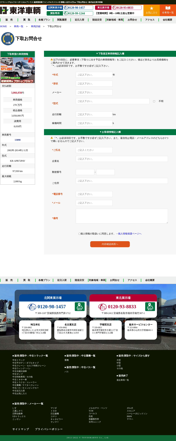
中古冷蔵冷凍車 (19, 371)
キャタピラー (57, 419)
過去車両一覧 (123, 380)
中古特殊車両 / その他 (22, 377)
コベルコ (93, 413)
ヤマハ (130, 419)
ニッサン (16, 419)
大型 (119, 360)
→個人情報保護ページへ (129, 233)
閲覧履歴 (62, 19)
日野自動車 (17, 414)
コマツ (54, 416)
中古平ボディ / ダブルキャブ (25, 363)
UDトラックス (19, 416)
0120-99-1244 (74, 13)
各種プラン (44, 19)
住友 (91, 416)
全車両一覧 (168, 10)
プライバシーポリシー (49, 429)
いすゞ (15, 408)
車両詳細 (35, 26)
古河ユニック (95, 422)
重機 (67, 360)
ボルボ (130, 408)
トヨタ (54, 411)
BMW (129, 416)
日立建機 (55, 414)
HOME (3, 26)
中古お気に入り (19, 393)
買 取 (26, 280)
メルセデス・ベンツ (98, 408)
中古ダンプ (17, 374)
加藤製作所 (94, 419)
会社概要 (167, 19)
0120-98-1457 (74, 8)
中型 (119, 363)
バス (67, 372)
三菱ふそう (17, 411)
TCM (91, 411)
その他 (120, 368)
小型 (119, 366)
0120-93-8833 (122, 8)
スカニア (131, 411)
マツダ (54, 408)
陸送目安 (97, 19)
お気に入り (152, 10)
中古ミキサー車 (19, 380)
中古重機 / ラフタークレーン (25, 385)
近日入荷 (79, 19)
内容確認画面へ (110, 244)
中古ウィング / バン (21, 368)
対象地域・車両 (114, 19)
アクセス (150, 19)
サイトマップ (20, 429)
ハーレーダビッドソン (137, 414)
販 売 (9, 19)
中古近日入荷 (18, 391)
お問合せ (132, 19)
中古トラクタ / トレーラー (24, 382)
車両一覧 (18, 26)
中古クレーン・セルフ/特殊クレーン (29, 366)
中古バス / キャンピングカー (25, 388)
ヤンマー (55, 422)
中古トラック (18, 360)
